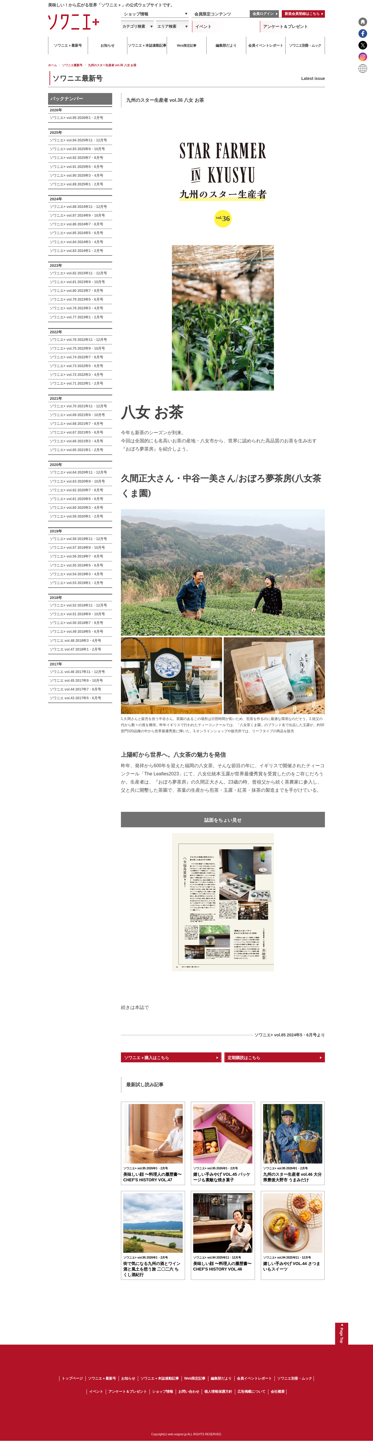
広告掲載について (251, 1400)
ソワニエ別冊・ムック (294, 1387)
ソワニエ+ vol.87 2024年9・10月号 (77, 215)
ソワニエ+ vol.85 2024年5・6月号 (76, 233)
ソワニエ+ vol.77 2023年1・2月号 (76, 317)
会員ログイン (263, 14)
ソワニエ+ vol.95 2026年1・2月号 (76, 118)
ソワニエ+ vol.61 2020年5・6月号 (76, 499)
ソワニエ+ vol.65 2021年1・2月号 (76, 450)
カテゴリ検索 (133, 26)
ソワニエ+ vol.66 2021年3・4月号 (76, 441)
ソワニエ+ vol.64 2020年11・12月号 (78, 472)
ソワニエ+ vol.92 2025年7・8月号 (76, 158)
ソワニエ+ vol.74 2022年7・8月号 (76, 357)
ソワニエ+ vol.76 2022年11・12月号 (78, 340)
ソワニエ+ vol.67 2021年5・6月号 (76, 432)
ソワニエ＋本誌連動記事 (159, 1387)
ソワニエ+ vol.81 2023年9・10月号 (77, 282)
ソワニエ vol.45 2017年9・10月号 (76, 681)
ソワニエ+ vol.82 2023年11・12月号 (78, 273)
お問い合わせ (188, 1400)
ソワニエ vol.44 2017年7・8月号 (75, 689)
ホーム (52, 65)
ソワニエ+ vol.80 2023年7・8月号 (76, 291)
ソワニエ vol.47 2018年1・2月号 (75, 649)
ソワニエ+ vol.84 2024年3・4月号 (76, 242)
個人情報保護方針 (218, 1400)
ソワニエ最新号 (72, 65)
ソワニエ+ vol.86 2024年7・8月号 (76, 224)
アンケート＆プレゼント (285, 26)
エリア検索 (166, 26)
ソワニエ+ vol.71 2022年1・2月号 (76, 383)
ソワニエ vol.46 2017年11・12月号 (77, 672)
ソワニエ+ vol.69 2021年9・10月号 (77, 415)
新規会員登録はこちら (302, 14)
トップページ (72, 1387)
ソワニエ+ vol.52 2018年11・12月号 (78, 605)
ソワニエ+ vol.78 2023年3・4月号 (76, 308)
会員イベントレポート (254, 1387)
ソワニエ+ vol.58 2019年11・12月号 (78, 539)
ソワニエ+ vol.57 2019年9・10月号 (77, 548)
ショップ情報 (136, 14)
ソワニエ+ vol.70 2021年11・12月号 (78, 406)
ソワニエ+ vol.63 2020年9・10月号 (77, 481)
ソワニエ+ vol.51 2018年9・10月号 (77, 614)
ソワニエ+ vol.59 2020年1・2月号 (76, 516)
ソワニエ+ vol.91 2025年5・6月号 (76, 167)
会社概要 (278, 1400)
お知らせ (128, 1387)
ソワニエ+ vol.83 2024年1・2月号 (76, 251)
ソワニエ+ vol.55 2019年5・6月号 (76, 565)
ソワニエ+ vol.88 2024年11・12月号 (78, 207)
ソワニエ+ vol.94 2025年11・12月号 (78, 140)
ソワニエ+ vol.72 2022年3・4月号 (76, 375)
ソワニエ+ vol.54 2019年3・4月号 (76, 574)
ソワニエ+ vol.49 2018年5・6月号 (76, 632)
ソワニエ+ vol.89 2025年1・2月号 (76, 184)
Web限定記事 (194, 1387)
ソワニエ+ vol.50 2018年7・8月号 (76, 623)
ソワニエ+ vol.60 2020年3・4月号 (76, 508)
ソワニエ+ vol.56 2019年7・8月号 (76, 556)
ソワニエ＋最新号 (102, 1387)
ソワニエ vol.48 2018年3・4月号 (75, 641)
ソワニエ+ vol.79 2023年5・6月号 (76, 299)
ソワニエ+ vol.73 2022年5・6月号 (76, 366)
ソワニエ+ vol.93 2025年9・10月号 (77, 149)
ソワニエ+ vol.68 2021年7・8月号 (76, 424)
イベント (203, 26)
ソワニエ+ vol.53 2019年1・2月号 (76, 583)
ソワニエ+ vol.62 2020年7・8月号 (76, 490)
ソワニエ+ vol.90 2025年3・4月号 (76, 176)
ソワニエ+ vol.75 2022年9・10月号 (77, 348)
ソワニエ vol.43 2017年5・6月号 (75, 698)
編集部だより (221, 1387)
